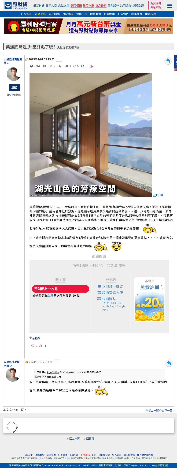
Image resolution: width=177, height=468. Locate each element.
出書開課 (62, 454)
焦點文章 (63, 5)
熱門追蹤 (125, 5)
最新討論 (39, 5)
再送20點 (155, 7)
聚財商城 (40, 14)
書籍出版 (74, 454)
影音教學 (109, 14)
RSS (94, 454)
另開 (158, 195)
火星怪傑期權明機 (68, 47)
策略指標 (150, 14)
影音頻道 (123, 14)
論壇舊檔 (40, 454)
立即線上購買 (110, 286)
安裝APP (28, 454)
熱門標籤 (76, 5)
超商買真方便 (110, 292)
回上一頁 (74, 438)
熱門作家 (88, 5)
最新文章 (51, 5)
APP (11, 94)
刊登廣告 (85, 454)
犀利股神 (113, 5)
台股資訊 (26, 14)
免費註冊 (155, 3)
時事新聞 (136, 14)
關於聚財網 (129, 454)
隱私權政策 (104, 454)
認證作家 (51, 454)
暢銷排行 (81, 14)
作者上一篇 (151, 410)
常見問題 (116, 454)
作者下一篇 (166, 410)
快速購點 (113, 303)
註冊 (51, 295)
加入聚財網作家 (145, 454)
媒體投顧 (138, 5)
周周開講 (54, 14)
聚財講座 (67, 14)
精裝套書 (95, 14)
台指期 (36, 338)
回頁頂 (90, 438)
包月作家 (100, 5)
